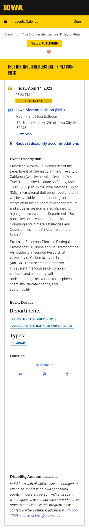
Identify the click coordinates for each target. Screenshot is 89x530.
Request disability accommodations (47, 143)
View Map (24, 134)
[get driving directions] (21, 374)
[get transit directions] (45, 374)
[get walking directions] (68, 374)
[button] (5, 21)
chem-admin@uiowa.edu (41, 515)
